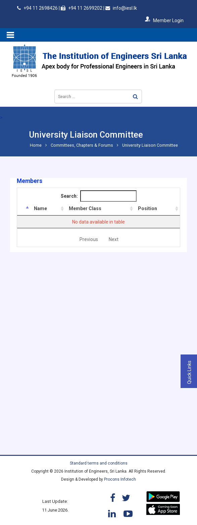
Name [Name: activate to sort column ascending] (40, 208)
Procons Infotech (120, 479)
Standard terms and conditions (99, 463)
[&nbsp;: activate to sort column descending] (24, 209)
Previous (89, 239)
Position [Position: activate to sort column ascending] (147, 208)
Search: (99, 196)
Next (113, 239)
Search (135, 96)
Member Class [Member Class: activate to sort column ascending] (85, 208)
